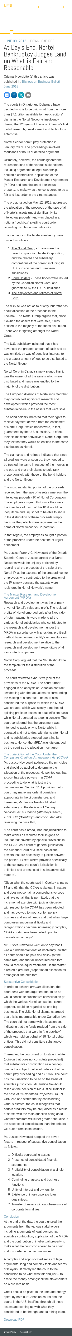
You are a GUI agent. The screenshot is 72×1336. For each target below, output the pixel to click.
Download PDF (14, 1319)
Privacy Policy (9, 1332)
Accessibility (25, 1332)
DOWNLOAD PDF (42, 40)
